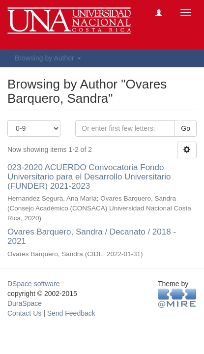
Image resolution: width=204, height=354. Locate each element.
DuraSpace (24, 303)
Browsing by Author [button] (48, 58)
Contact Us (24, 313)
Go (185, 128)
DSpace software (33, 284)
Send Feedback (71, 313)
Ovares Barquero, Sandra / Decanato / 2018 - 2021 (91, 236)
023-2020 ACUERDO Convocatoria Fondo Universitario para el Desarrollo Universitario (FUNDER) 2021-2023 (89, 176)
